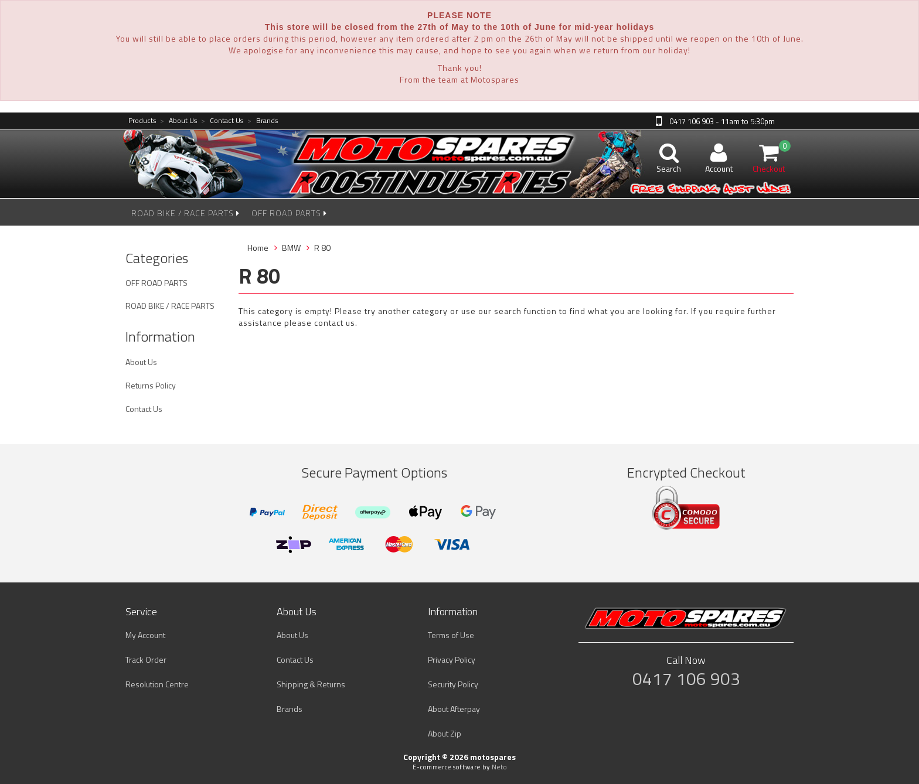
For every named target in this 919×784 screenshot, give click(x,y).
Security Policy (453, 684)
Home (257, 247)
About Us (178, 121)
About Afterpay (454, 709)
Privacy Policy (451, 659)
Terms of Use (451, 635)
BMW (291, 247)
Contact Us (222, 121)
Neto (499, 767)
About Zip (444, 733)
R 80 (322, 247)
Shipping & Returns (311, 684)
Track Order (145, 659)
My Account (145, 635)
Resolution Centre (157, 684)
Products (142, 121)
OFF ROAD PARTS (289, 213)
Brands (262, 121)
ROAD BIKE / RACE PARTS (185, 213)
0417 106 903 (686, 678)
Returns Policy (150, 385)
